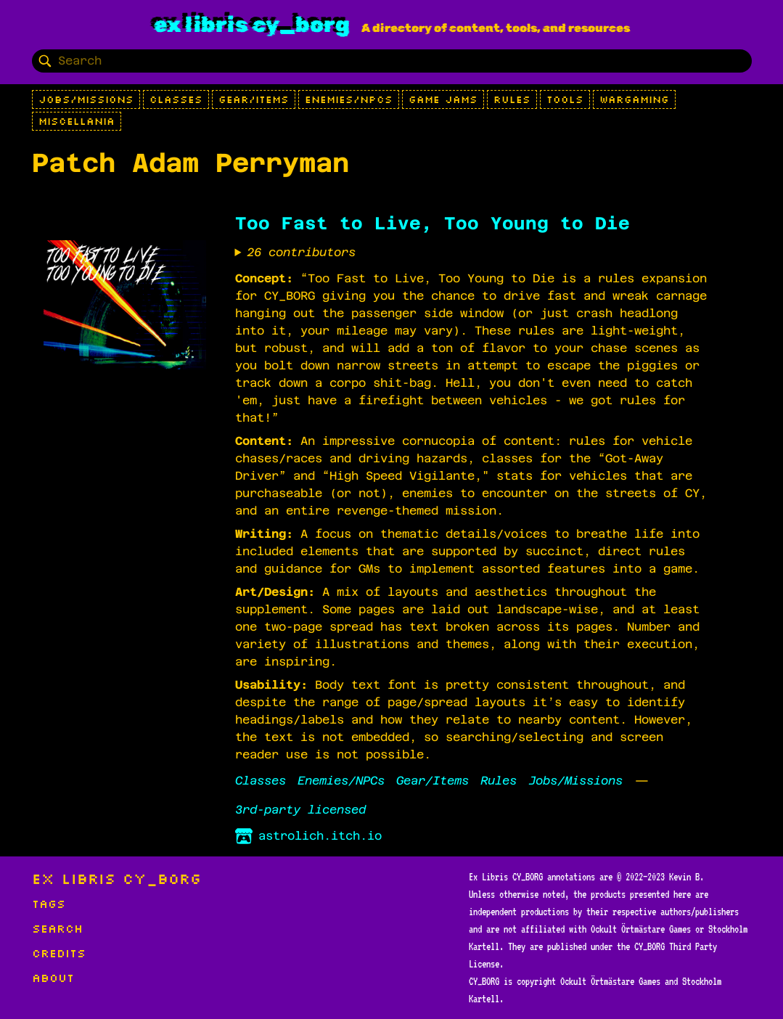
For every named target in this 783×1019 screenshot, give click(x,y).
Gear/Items (253, 99)
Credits (59, 953)
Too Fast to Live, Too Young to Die (432, 223)
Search (57, 928)
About (53, 977)
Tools (564, 99)
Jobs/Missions (86, 99)
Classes (175, 99)
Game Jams (443, 99)
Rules (511, 99)
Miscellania (76, 121)
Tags (48, 903)
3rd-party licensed (300, 810)
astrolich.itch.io (308, 836)
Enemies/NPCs (349, 99)
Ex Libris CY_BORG (252, 25)
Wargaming (634, 99)
